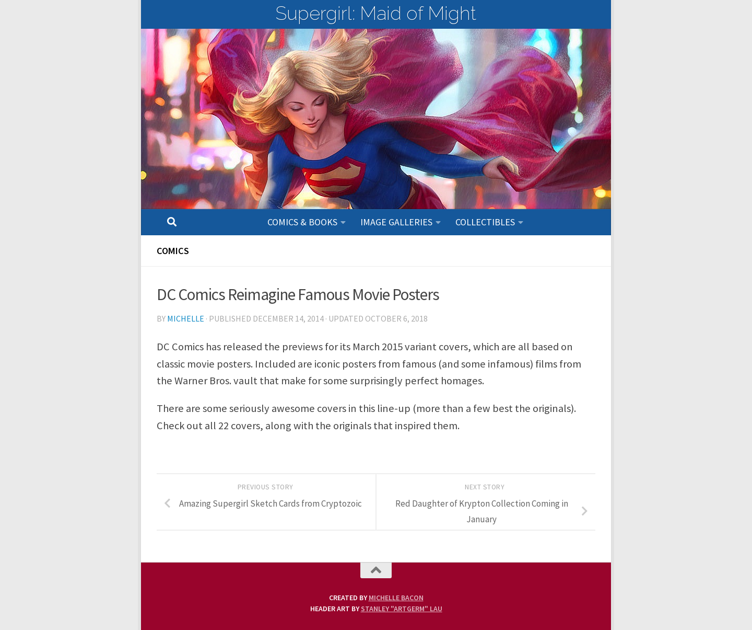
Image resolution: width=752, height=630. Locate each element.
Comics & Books (302, 222)
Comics (173, 251)
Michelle (185, 318)
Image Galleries (396, 222)
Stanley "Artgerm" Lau (401, 608)
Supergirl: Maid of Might (376, 13)
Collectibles (485, 222)
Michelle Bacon (396, 597)
